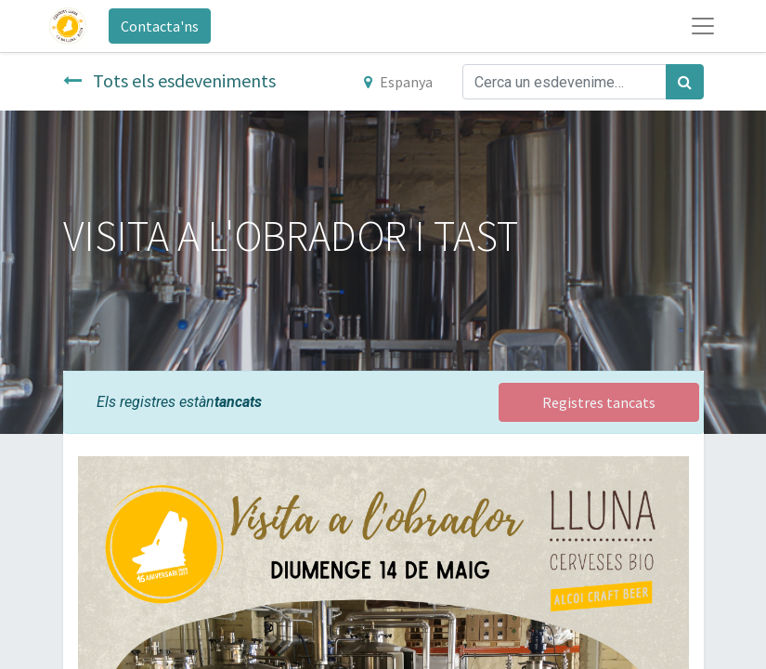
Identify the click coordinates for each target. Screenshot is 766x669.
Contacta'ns (160, 26)
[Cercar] (685, 81)
